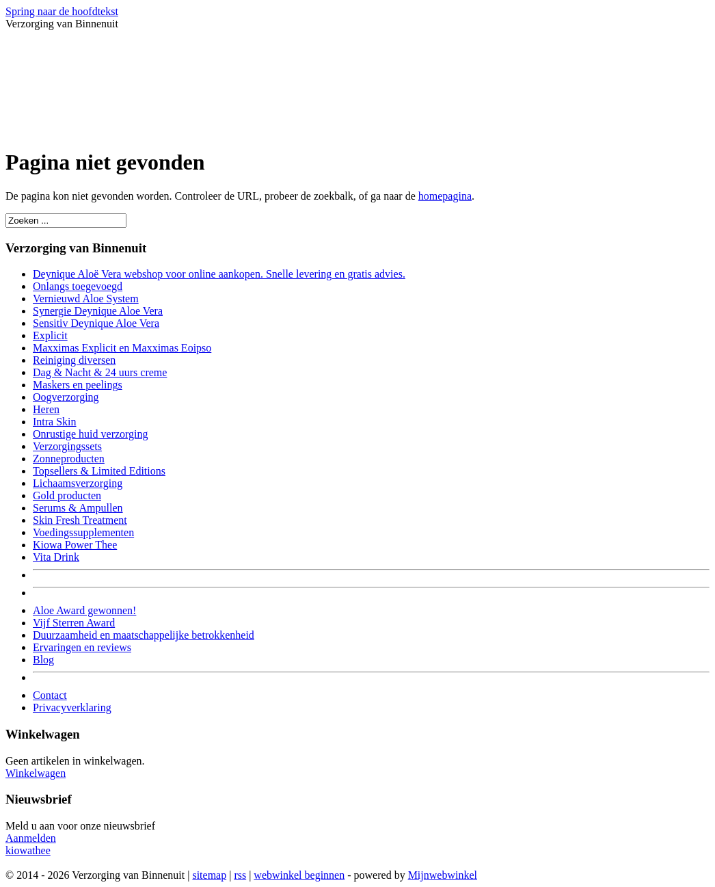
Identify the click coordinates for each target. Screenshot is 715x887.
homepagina (445, 196)
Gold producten (67, 495)
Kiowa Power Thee (75, 545)
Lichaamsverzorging (77, 483)
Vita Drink (56, 557)
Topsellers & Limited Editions (99, 471)
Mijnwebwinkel (442, 875)
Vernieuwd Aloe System (86, 298)
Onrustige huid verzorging (90, 434)
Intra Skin (55, 421)
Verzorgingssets (67, 446)
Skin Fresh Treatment (80, 520)
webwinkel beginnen (299, 875)
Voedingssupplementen (83, 532)
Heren (46, 409)
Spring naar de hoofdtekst (61, 11)
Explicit (50, 335)
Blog (43, 659)
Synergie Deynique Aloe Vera (98, 311)
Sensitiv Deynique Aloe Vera (96, 323)
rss (240, 875)
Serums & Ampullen (78, 508)
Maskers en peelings (77, 384)
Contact (50, 695)
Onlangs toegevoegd (77, 286)
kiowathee (28, 850)
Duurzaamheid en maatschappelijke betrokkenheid (143, 635)
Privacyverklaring (72, 707)
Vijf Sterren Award (74, 622)
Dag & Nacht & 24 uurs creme (100, 372)
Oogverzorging (66, 397)
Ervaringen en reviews (82, 647)
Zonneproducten (69, 458)
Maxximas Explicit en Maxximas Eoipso (122, 348)
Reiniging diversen (74, 360)
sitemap (209, 875)
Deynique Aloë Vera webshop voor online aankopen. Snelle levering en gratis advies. (219, 274)
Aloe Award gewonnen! (84, 610)
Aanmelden (30, 838)
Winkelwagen (35, 773)
